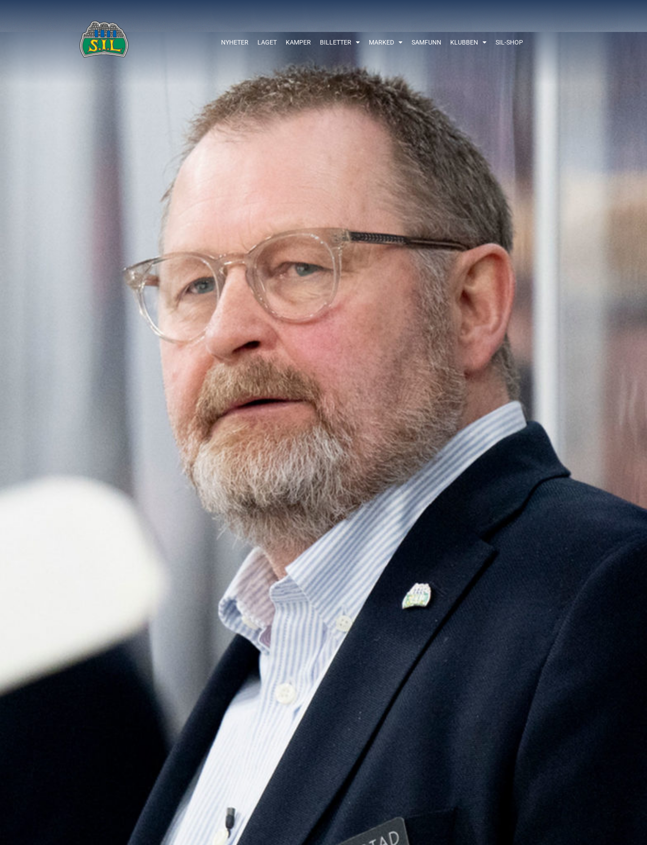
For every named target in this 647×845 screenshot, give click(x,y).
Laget (267, 42)
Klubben (468, 42)
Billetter (340, 42)
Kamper (298, 42)
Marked (386, 42)
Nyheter (234, 42)
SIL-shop (509, 42)
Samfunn (426, 42)
